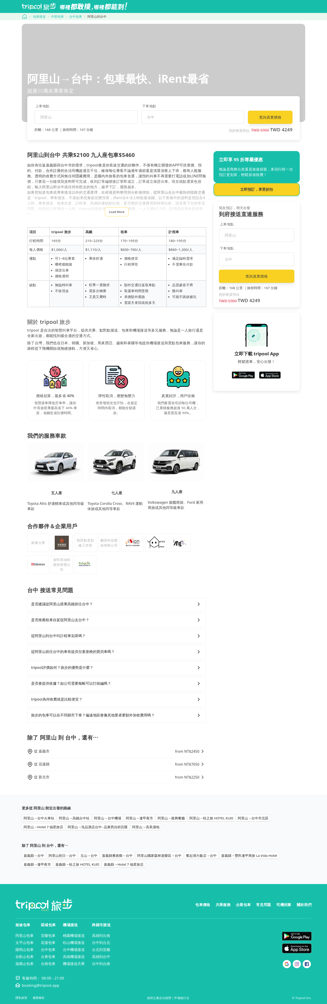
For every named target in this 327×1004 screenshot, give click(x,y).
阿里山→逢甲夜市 (139, 818)
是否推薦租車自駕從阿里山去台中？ (116, 620)
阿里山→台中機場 (107, 818)
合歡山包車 (24, 956)
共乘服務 (223, 904)
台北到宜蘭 (101, 949)
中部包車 (57, 16)
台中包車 (75, 16)
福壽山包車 (24, 963)
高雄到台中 (101, 956)
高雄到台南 (101, 935)
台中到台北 (101, 942)
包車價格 (202, 904)
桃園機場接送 (74, 935)
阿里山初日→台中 (62, 855)
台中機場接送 (74, 949)
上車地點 (42, 106)
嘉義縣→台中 (34, 855)
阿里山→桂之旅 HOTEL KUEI (211, 818)
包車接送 (39, 16)
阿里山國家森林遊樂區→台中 (159, 855)
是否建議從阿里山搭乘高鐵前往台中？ (116, 604)
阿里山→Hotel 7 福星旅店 (43, 827)
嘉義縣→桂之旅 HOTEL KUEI (77, 864)
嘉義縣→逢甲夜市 (37, 864)
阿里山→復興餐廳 (171, 818)
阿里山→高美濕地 (145, 827)
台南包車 (48, 963)
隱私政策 (21, 997)
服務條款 (39, 997)
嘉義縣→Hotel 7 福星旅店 (123, 864)
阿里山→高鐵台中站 (74, 818)
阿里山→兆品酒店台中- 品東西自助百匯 (98, 827)
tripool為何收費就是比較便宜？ (116, 699)
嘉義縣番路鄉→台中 (117, 855)
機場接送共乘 (74, 963)
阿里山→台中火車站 (39, 818)
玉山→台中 (88, 855)
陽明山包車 (24, 949)
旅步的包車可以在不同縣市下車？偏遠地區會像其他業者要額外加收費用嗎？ (116, 715)
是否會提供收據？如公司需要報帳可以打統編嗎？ (116, 683)
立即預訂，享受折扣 (256, 189)
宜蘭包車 (48, 935)
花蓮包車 (48, 942)
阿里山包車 (24, 935)
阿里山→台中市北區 (253, 818)
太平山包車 (24, 942)
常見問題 (263, 904)
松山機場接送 (74, 942)
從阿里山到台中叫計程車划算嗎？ (116, 636)
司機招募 (283, 904)
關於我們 (304, 904)
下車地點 (149, 106)
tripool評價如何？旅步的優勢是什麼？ (116, 667)
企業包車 (243, 904)
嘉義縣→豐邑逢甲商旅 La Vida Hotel (249, 855)
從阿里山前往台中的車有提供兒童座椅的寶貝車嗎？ (116, 652)
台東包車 (48, 956)
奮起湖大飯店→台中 (201, 855)
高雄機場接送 (74, 956)
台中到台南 (101, 963)
